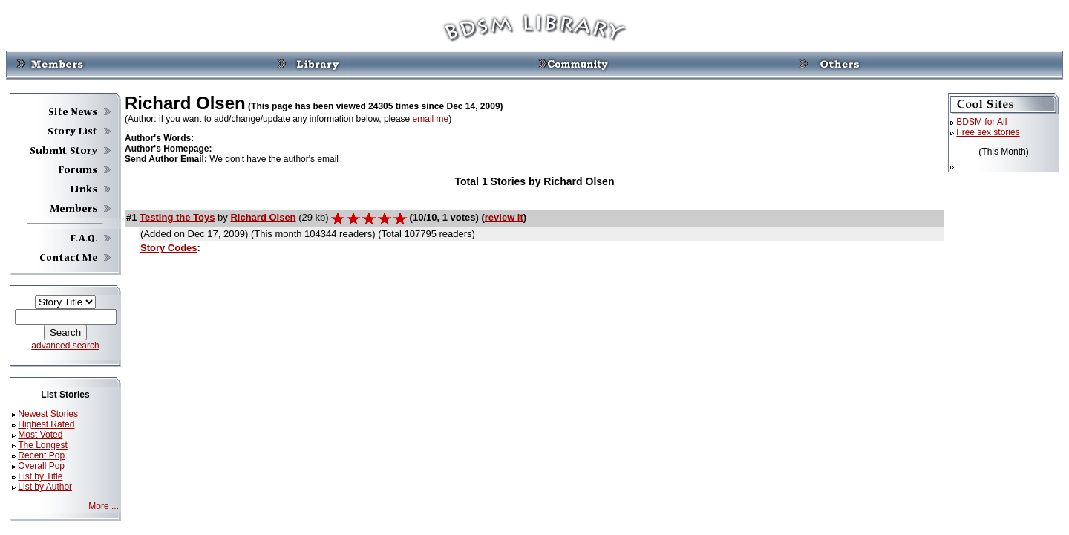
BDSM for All (981, 122)
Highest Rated (46, 424)
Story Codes (168, 247)
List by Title (40, 476)
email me (431, 119)
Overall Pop (41, 466)
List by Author (45, 487)
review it (504, 217)
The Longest (43, 445)
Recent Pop (41, 455)
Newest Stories (48, 414)
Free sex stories (987, 132)
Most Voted (40, 434)
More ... (103, 506)
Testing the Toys (177, 217)
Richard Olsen (262, 217)
